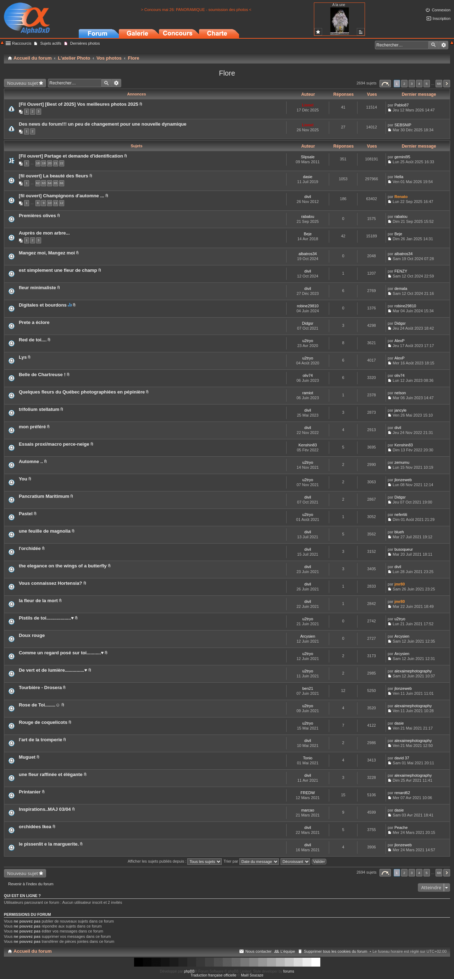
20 (49, 163)
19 (43, 163)
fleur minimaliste (37, 287)
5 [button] (427, 84)
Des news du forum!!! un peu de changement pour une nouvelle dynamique (103, 124)
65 (55, 183)
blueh (399, 532)
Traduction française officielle (213, 975)
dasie (307, 177)
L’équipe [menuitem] (288, 951)
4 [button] (419, 84)
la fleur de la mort (38, 600)
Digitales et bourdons (43, 305)
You (23, 479)
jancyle (400, 410)
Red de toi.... (32, 339)
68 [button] (439, 84)
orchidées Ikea (35, 826)
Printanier (30, 791)
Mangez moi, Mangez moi (47, 252)
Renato (401, 196)
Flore (227, 73)
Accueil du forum (32, 951)
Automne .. (31, 461)
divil (307, 196)
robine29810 (308, 306)
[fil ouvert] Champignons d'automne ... (61, 195)
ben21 (307, 688)
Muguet (27, 757)
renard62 (402, 793)
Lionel (307, 105)
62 (38, 183)
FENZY (400, 271)
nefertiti (400, 514)
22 (61, 163)
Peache (401, 827)
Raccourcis (21, 43)
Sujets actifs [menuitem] (50, 43)
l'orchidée (30, 548)
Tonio (307, 758)
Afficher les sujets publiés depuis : (175, 861)
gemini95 (402, 157)
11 (55, 203)
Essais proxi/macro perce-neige (54, 444)
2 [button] (404, 84)
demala (400, 288)
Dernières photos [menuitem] (85, 43)
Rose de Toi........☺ (39, 705)
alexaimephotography (413, 671)
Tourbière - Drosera (40, 687)
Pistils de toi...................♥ (46, 618)
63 (43, 183)
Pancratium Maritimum (44, 496)
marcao (307, 810)
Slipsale (308, 157)
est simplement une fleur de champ (58, 270)
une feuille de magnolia (45, 531)
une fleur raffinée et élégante (51, 774)
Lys (23, 357)
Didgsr (308, 323)
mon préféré (32, 426)
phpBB (189, 971)
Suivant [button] (446, 83)
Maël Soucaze (252, 975)
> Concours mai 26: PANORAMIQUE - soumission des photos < (196, 9)
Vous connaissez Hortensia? (50, 583)
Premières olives (37, 215)
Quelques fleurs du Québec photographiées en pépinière (82, 392)
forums (288, 971)
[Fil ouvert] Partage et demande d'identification (71, 156)
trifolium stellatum (39, 409)
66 (61, 183)
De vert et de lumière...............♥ (53, 670)
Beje (307, 234)
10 (49, 203)
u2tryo (307, 341)
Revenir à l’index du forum (31, 884)
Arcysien (307, 636)
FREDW (307, 793)
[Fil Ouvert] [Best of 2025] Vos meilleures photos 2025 (78, 104)
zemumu (401, 462)
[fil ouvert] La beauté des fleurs (53, 175)
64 (49, 183)
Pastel (26, 513)
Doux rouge (32, 635)
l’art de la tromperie (40, 739)
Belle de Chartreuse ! (42, 374)
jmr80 (399, 584)
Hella (398, 177)
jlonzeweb (403, 480)
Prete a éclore (34, 322)
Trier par (250, 861)
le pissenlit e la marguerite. (49, 844)
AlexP (399, 341)
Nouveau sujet (22, 83)
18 (38, 163)
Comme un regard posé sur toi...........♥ (61, 652)
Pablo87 (401, 105)
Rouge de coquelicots (43, 722)
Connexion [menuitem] (441, 10)
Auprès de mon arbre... (44, 233)
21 (55, 163)
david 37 (401, 758)
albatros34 (308, 254)
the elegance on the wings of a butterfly (63, 565)
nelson (400, 393)
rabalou (307, 216)
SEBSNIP (402, 125)
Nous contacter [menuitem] (258, 951)
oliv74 (308, 375)
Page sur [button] (385, 83)
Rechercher (433, 45)
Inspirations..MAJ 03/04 (45, 809)
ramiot (307, 393)
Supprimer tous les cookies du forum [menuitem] (335, 951)
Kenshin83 (308, 445)
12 (61, 203)
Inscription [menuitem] (441, 18)
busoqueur (403, 549)
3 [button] (412, 84)
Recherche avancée (443, 45)
